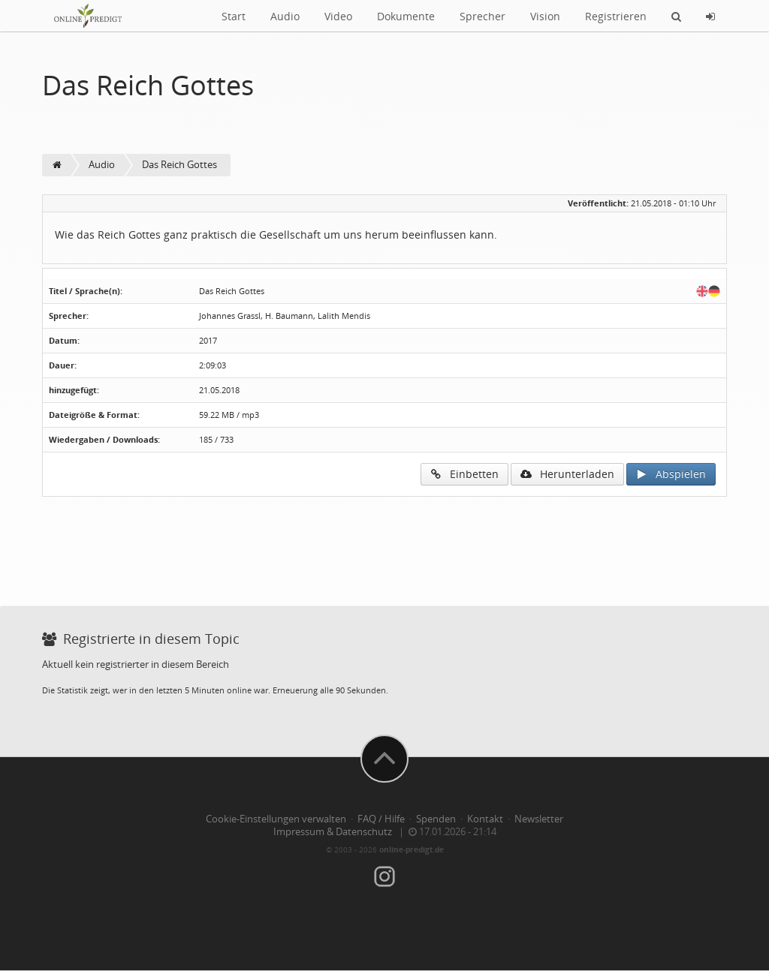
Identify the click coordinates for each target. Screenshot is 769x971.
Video (338, 16)
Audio (285, 16)
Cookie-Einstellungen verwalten (276, 819)
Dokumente (406, 16)
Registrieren (616, 16)
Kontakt (485, 819)
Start (234, 16)
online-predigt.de (411, 849)
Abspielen (671, 474)
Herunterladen (567, 474)
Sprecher (482, 16)
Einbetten (464, 474)
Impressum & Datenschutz (332, 831)
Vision (545, 16)
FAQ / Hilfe (381, 819)
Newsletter (538, 819)
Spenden (436, 819)
